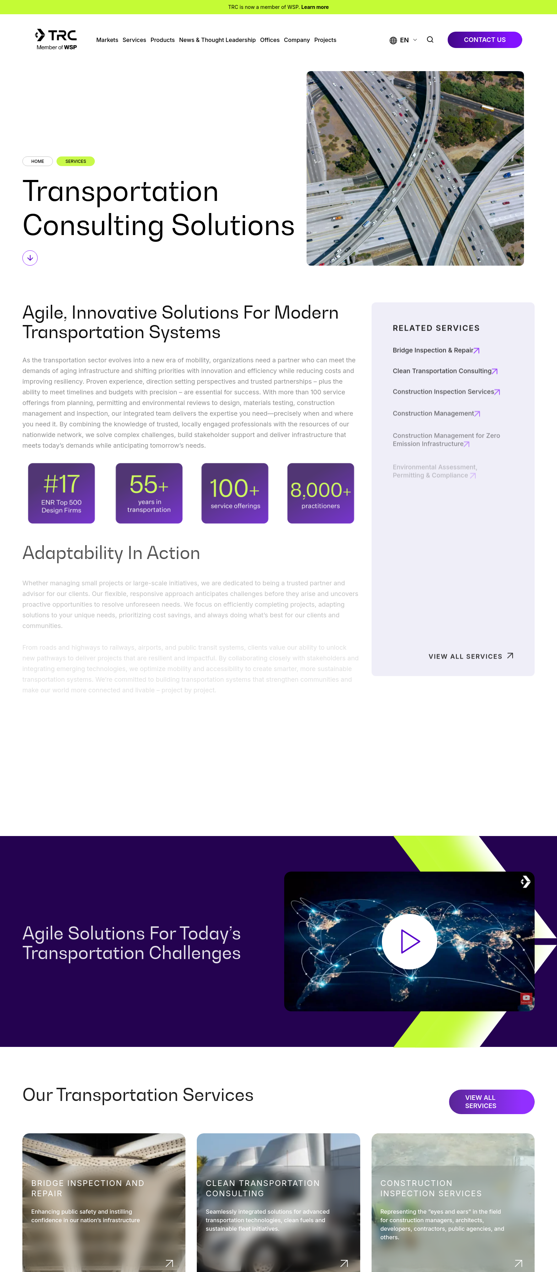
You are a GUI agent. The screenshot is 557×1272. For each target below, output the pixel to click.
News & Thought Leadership (217, 40)
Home (37, 161)
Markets (107, 40)
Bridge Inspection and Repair (88, 1188)
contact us (485, 39)
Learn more (315, 7)
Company (297, 40)
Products (163, 40)
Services (134, 40)
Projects (325, 40)
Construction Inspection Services (431, 1188)
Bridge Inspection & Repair (433, 378)
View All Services (466, 678)
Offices (270, 40)
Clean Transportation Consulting (442, 402)
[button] (399, 40)
